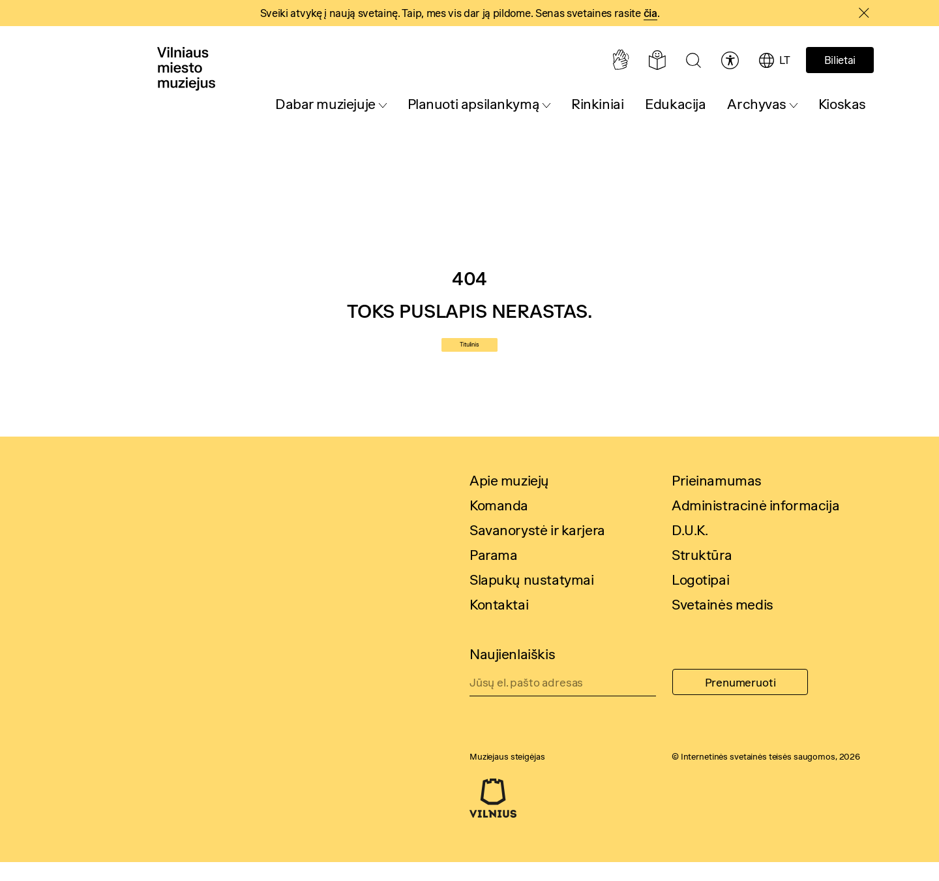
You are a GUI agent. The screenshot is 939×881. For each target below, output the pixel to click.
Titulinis (469, 354)
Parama (493, 573)
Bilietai (840, 60)
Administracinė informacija (755, 524)
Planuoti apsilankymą (474, 104)
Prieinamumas (717, 499)
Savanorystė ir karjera (537, 549)
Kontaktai (499, 623)
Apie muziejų (509, 499)
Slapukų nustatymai (531, 598)
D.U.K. (690, 549)
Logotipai (700, 598)
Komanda (499, 524)
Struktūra (702, 573)
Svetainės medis (722, 623)
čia (650, 13)
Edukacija (675, 104)
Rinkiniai (597, 104)
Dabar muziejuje (325, 104)
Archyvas (756, 104)
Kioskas (842, 104)
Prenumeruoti (740, 701)
